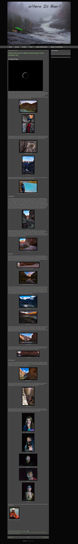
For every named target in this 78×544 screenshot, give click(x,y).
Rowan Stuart (17, 533)
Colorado (33, 532)
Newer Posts (10, 537)
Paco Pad (13, 363)
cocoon (42, 91)
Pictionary (22, 231)
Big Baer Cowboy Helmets (57, 47)
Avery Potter (16, 532)
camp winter (26, 532)
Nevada (12, 533)
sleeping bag (34, 364)
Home (10, 47)
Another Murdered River (41, 47)
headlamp (29, 364)
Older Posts (45, 537)
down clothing (23, 93)
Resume (17, 47)
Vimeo (30, 47)
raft (14, 533)
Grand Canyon (39, 532)
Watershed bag (18, 364)
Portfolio (24, 47)
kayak (43, 532)
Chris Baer (30, 532)
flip (35, 532)
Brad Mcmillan (20, 532)
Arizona (12, 532)
